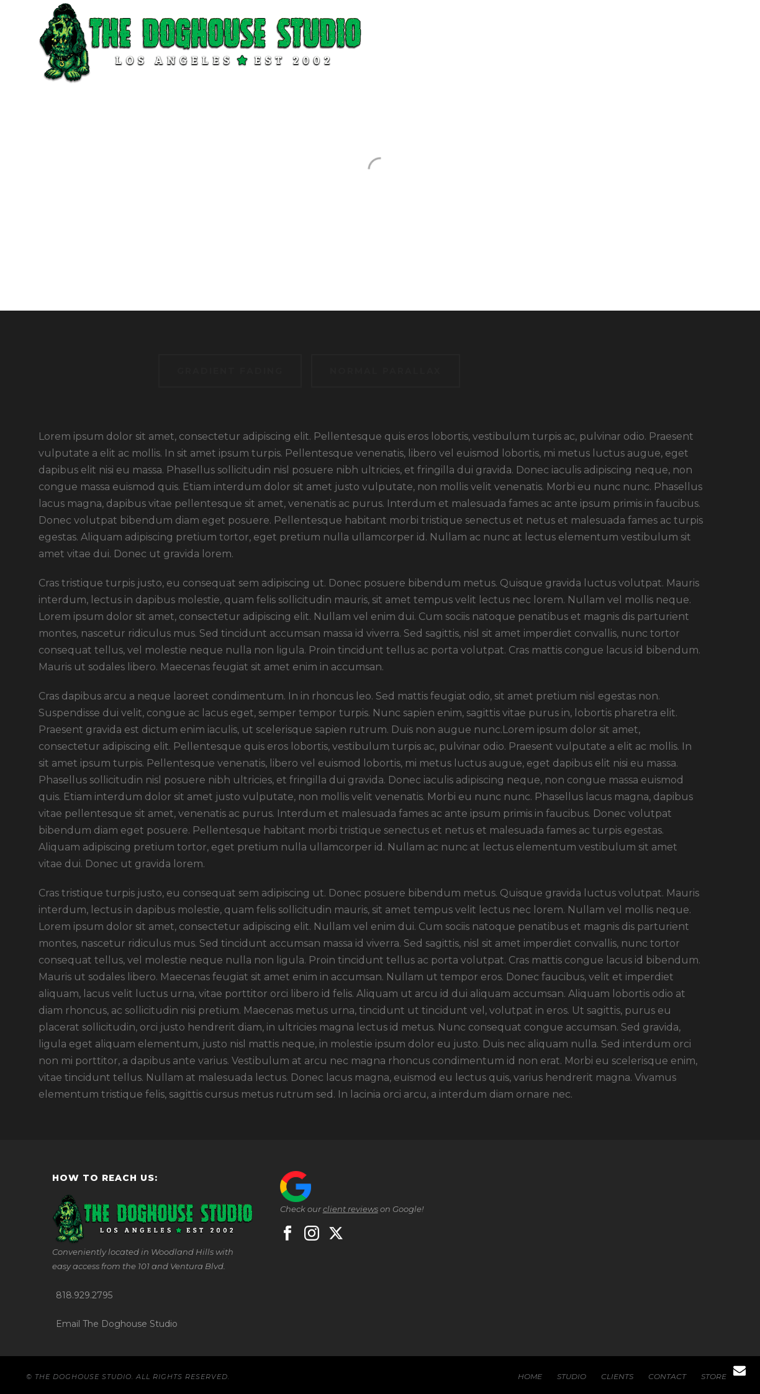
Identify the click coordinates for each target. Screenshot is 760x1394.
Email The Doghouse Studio (117, 1323)
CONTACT (621, 44)
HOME (394, 44)
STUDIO (464, 44)
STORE (699, 44)
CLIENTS (540, 44)
